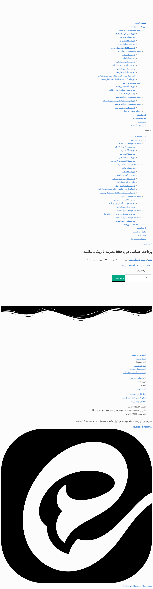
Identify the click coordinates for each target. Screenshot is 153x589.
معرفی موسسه (139, 118)
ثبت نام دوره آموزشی (138, 259)
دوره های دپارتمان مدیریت (130, 30)
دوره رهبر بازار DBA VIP (125, 33)
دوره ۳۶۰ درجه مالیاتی (125, 62)
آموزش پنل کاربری (138, 125)
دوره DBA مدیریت (127, 37)
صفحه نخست (140, 23)
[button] (76, 131)
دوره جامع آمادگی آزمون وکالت (122, 90)
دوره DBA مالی (128, 54)
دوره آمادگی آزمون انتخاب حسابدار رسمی (117, 79)
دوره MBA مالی (128, 58)
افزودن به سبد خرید (122, 278)
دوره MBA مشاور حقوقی (124, 86)
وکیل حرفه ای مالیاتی (126, 69)
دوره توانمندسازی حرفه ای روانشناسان (119, 100)
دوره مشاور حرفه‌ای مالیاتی (123, 65)
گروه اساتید (141, 114)
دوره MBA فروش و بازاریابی (123, 47)
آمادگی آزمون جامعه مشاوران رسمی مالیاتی (116, 76)
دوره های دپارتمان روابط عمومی (127, 104)
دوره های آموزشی (138, 26)
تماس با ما (142, 122)
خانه (150, 259)
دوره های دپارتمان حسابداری (129, 51)
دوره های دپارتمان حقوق (131, 83)
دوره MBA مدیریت (127, 40)
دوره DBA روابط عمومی (125, 107)
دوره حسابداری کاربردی (125, 72)
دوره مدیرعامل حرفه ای (125, 44)
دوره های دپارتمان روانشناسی (128, 97)
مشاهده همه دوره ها (132, 111)
